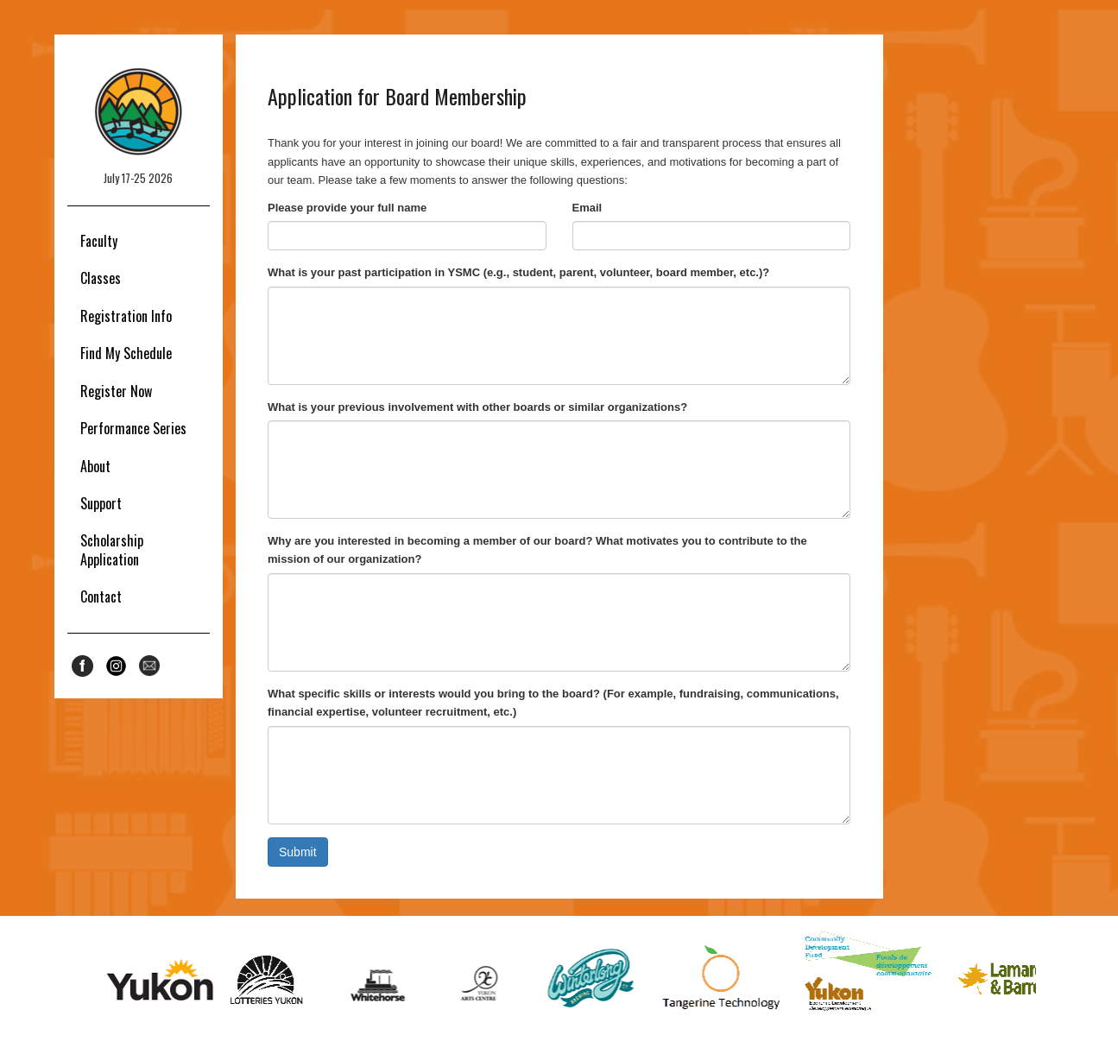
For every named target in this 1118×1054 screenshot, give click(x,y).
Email (587, 207)
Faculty (98, 240)
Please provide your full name (347, 207)
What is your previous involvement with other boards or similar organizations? (477, 407)
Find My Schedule (126, 353)
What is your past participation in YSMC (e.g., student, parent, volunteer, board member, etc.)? (518, 272)
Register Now (116, 391)
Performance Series (133, 428)
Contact (101, 596)
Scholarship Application (111, 549)
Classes (100, 278)
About (95, 466)
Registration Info (126, 316)
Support (101, 503)
